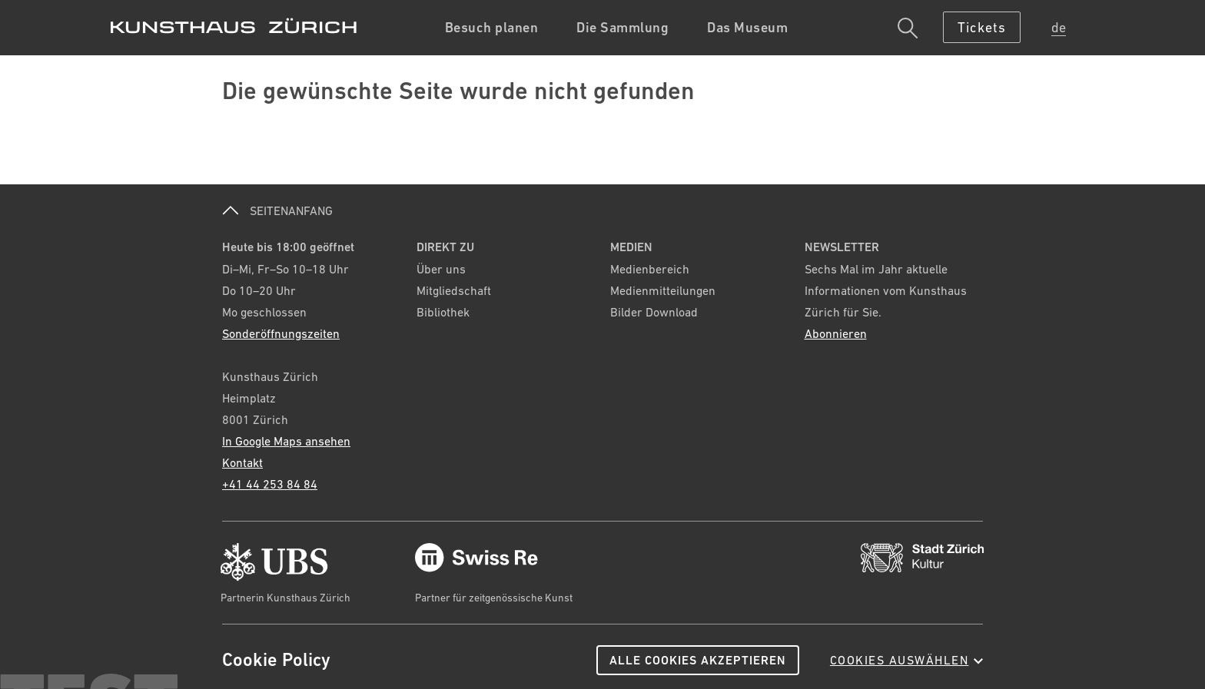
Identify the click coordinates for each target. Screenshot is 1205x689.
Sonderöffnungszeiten (281, 333)
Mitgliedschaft (454, 290)
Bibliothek (443, 312)
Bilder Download (654, 312)
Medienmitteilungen (662, 290)
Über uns (441, 269)
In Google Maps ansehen (286, 441)
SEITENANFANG (277, 210)
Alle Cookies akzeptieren (697, 660)
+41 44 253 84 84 (269, 484)
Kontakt (242, 462)
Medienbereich (649, 269)
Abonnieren (836, 333)
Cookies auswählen (906, 660)
